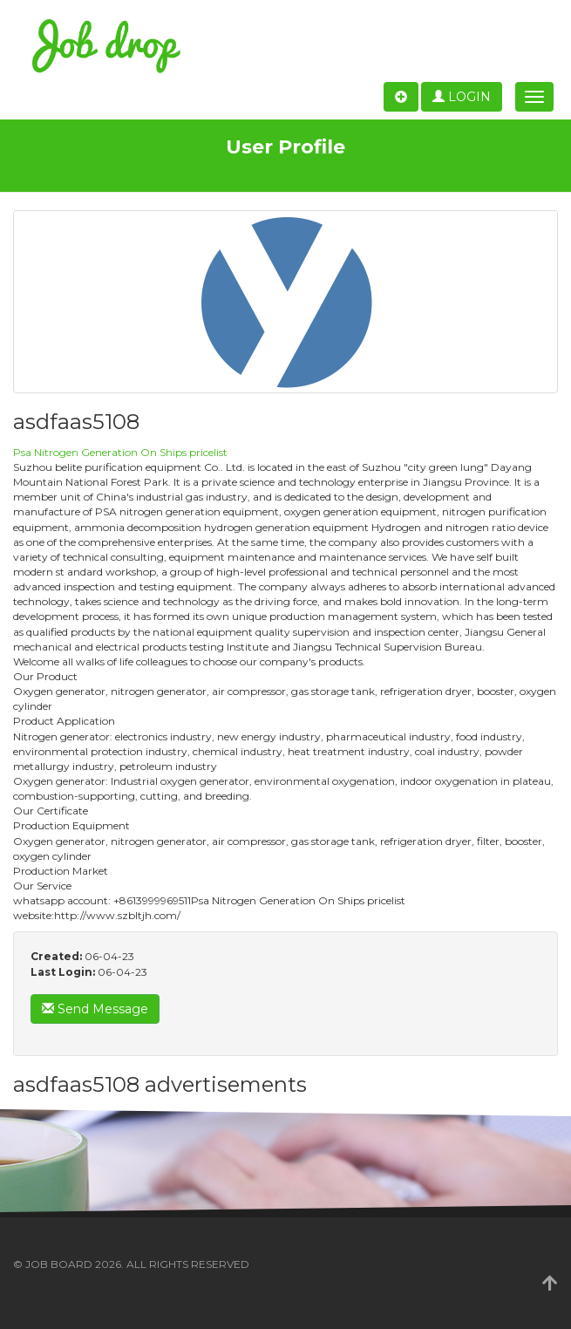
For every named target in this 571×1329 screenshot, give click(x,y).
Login (461, 97)
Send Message (95, 1009)
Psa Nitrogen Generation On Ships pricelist (120, 452)
